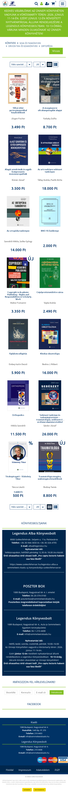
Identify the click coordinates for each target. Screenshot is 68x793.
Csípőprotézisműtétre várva (50, 292)
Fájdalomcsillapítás (18, 353)
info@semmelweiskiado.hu (37, 634)
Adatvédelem (43, 769)
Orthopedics (18, 415)
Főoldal (9, 769)
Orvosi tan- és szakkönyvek (23, 46)
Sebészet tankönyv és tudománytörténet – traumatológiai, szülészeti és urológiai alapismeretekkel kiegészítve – (49, 419)
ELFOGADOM (27, 789)
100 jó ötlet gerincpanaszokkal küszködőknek (18, 110)
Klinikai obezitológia (50, 353)
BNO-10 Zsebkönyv (50, 231)
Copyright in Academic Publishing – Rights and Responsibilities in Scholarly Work (18, 295)
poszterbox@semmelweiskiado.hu (38, 598)
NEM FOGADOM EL (39, 789)
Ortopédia (47, 46)
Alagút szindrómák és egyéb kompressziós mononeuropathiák (18, 171)
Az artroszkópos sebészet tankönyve (50, 170)
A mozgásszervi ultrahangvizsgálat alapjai (50, 109)
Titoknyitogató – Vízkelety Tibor (18, 477)
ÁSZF (57, 769)
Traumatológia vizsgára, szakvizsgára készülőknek (50, 477)
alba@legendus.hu (37, 546)
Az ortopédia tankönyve (18, 231)
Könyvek (10, 43)
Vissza (56, 50)
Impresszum (25, 769)
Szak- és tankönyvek (30, 43)
